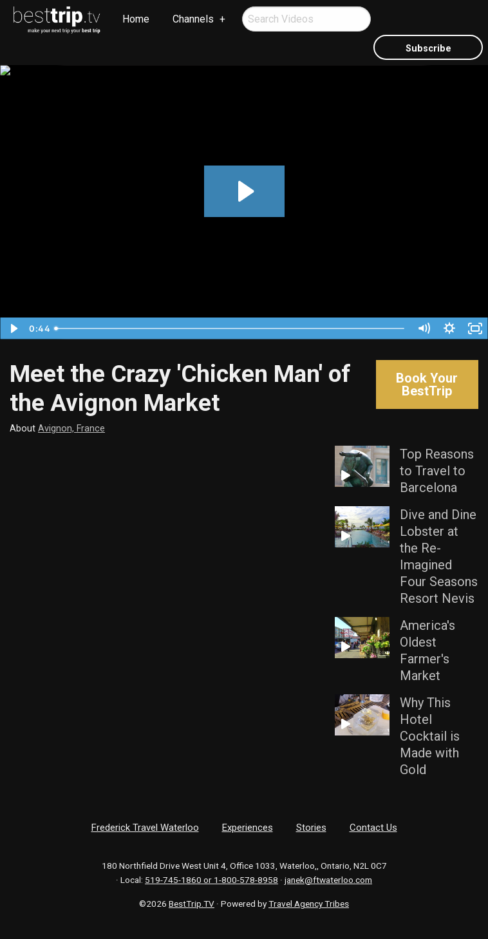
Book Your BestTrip (427, 384)
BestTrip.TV (191, 903)
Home (135, 19)
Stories (311, 827)
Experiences (247, 827)
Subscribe (428, 48)
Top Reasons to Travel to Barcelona (437, 470)
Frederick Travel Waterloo (145, 827)
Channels (193, 19)
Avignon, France (71, 428)
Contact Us (373, 827)
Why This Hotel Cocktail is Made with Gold (430, 736)
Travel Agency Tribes (308, 903)
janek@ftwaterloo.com (328, 880)
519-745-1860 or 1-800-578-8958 (211, 880)
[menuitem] (57, 20)
